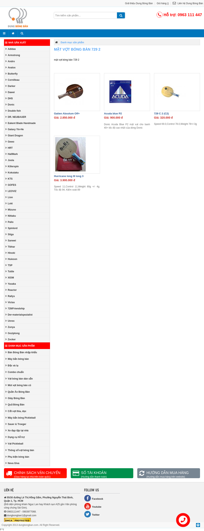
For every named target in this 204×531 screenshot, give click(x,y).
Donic (9, 104)
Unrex (10, 320)
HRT (9, 147)
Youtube (92, 506)
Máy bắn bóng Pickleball (20, 417)
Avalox (10, 67)
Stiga (9, 234)
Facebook (93, 498)
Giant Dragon (14, 135)
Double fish (13, 110)
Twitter (92, 514)
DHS (9, 98)
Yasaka (10, 283)
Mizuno (10, 209)
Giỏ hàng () (163, 3)
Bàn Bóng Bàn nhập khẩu (21, 352)
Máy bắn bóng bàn (17, 358)
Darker (10, 86)
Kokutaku (12, 172)
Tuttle (9, 271)
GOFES (10, 184)
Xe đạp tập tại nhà (16, 430)
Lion (9, 197)
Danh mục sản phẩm (20, 345)
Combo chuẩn (14, 372)
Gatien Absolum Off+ (67, 113)
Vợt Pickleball (14, 443)
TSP (8, 265)
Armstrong (12, 55)
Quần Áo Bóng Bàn (17, 391)
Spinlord (11, 228)
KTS (9, 178)
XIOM (9, 277)
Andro (10, 61)
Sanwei (10, 240)
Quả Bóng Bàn (15, 404)
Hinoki (10, 252)
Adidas (10, 48)
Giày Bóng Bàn (15, 398)
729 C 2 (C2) (161, 113)
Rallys (10, 296)
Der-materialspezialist (18, 314)
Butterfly (11, 73)
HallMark (11, 153)
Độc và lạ (11, 365)
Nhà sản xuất (15, 42)
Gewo (9, 141)
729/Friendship (15, 308)
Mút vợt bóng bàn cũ (18, 385)
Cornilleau (12, 79)
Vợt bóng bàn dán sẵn (19, 378)
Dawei (10, 92)
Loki (9, 203)
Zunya (10, 326)
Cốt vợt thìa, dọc (15, 411)
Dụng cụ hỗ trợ (15, 437)
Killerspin (12, 166)
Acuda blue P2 (113, 113)
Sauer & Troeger (15, 424)
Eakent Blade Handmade (20, 123)
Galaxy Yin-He (14, 129)
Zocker (10, 339)
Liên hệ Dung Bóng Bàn (188, 3)
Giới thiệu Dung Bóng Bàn (139, 3)
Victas (10, 302)
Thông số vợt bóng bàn (19, 450)
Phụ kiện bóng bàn (17, 456)
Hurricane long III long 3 (68, 176)
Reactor (11, 289)
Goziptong (12, 333)
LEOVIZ (10, 191)
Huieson (11, 259)
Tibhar (10, 246)
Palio (9, 221)
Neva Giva (12, 463)
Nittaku (10, 215)
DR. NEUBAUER (15, 116)
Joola (9, 160)
